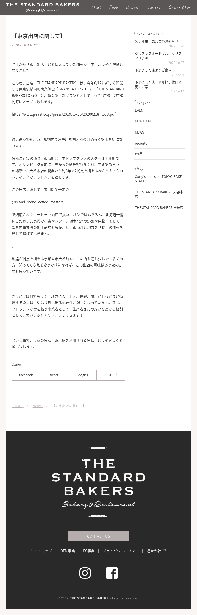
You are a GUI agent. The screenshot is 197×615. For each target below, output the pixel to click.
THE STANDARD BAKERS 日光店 (159, 207)
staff (138, 153)
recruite (141, 143)
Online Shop (180, 8)
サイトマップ (41, 550)
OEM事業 (67, 550)
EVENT (140, 110)
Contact (154, 8)
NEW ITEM (143, 121)
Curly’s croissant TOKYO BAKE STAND (158, 178)
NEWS (139, 132)
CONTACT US (98, 536)
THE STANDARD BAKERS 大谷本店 (159, 194)
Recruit (132, 8)
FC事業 (89, 550)
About (96, 8)
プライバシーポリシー (121, 550)
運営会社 (154, 550)
